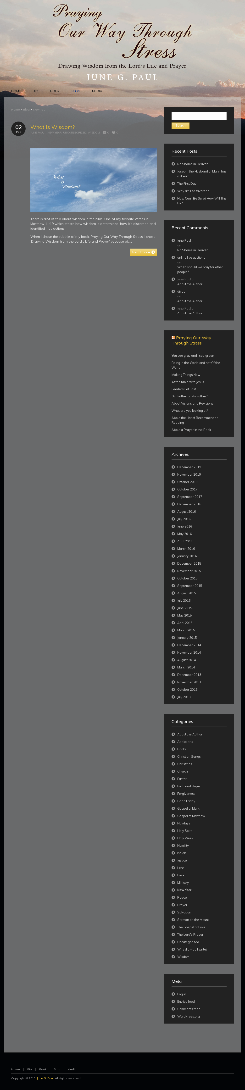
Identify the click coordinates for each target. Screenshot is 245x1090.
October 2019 (187, 482)
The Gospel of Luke (191, 927)
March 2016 (186, 549)
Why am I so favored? (193, 191)
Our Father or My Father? (189, 396)
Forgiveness (186, 793)
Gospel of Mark (188, 808)
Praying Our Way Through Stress (191, 340)
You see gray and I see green (193, 355)
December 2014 (189, 645)
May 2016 (184, 534)
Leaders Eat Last (184, 389)
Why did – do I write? (192, 949)
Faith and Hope (188, 786)
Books (182, 749)
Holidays (183, 823)
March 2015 (186, 630)
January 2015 (187, 638)
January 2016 (187, 556)
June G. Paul (45, 1078)
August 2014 (186, 660)
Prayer (182, 905)
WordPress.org (188, 1016)
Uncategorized (74, 132)
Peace (182, 897)
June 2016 (184, 526)
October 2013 (187, 689)
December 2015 (189, 563)
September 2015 (189, 586)
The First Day (186, 183)
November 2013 (189, 682)
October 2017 (187, 489)
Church (182, 771)
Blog (26, 109)
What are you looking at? (190, 410)
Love (180, 875)
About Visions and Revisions (192, 403)
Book (42, 1069)
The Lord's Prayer (190, 934)
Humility (183, 845)
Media (72, 1069)
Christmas (184, 764)
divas (181, 291)
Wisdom (94, 132)
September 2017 (189, 497)
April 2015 (185, 623)
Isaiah (181, 853)
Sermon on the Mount (193, 920)
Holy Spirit (184, 831)
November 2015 (189, 571)
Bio (29, 1069)
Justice (182, 860)
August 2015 (186, 593)
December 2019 (189, 467)
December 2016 (189, 504)
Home (15, 109)
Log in (181, 994)
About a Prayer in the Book (191, 430)
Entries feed (186, 1001)
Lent (180, 868)
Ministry (183, 882)
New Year (39, 109)
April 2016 (185, 541)
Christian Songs (189, 756)
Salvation (184, 912)
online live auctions (191, 257)
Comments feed (188, 1009)
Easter (182, 779)
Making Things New (186, 375)
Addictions (185, 742)
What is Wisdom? (52, 127)
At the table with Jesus (188, 382)
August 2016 (186, 511)
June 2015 (184, 608)
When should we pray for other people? (200, 269)
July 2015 (184, 600)
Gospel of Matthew (191, 816)
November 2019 (189, 474)
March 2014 (186, 667)
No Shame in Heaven (192, 164)
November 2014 (189, 652)
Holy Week (185, 838)
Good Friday (186, 801)
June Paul (37, 132)
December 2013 (189, 675)
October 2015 (187, 578)
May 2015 (184, 615)
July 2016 (184, 519)
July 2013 (184, 697)
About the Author (189, 284)
